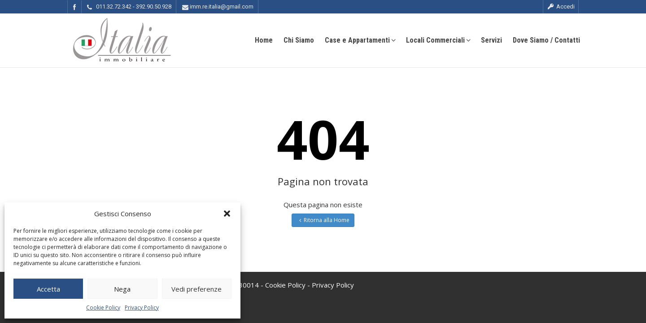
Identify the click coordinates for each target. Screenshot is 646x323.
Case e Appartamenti (360, 40)
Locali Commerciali (438, 40)
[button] (227, 213)
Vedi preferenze (196, 288)
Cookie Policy (103, 307)
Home (264, 40)
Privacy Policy (142, 307)
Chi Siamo (299, 40)
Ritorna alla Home (323, 220)
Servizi (491, 40)
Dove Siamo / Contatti (546, 40)
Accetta (48, 288)
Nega (122, 288)
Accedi (561, 6)
